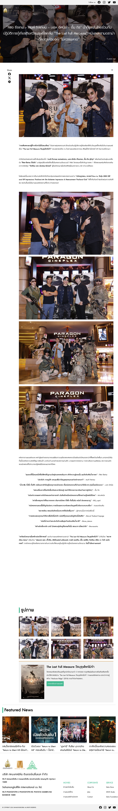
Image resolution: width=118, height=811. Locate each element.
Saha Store (93, 10)
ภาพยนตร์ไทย (68, 792)
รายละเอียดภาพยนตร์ (55, 683)
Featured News (75, 10)
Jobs (104, 10)
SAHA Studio (110, 792)
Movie (41, 10)
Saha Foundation (112, 797)
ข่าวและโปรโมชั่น (68, 787)
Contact (90, 797)
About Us (90, 787)
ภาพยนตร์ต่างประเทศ (70, 797)
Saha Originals (56, 10)
